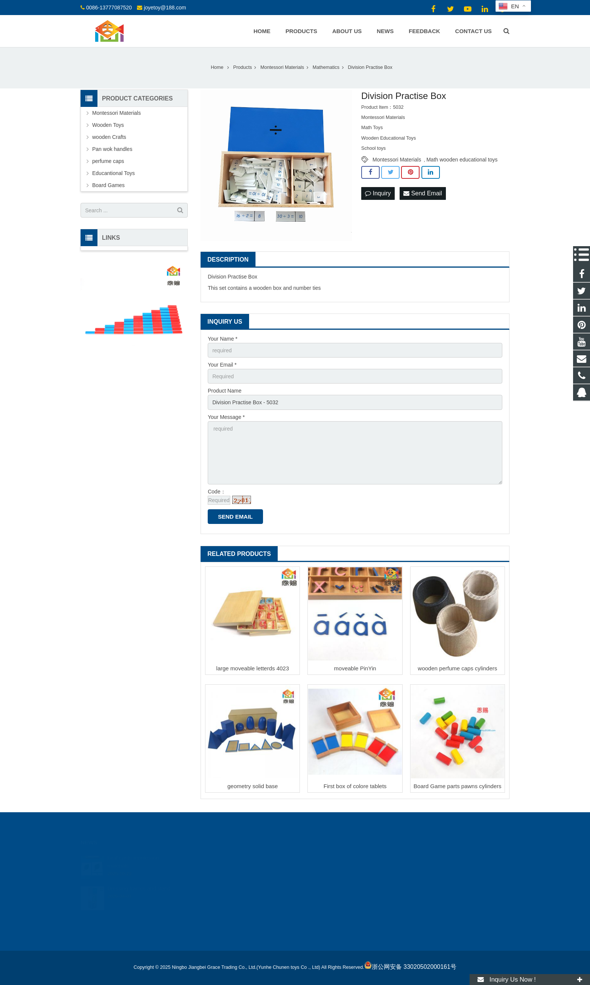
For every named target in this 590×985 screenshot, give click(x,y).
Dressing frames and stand (138, 879)
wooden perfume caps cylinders (457, 668)
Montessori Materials (397, 160)
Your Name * (222, 339)
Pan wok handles (112, 149)
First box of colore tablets (355, 786)
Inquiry (378, 193)
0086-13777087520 (109, 8)
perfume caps (108, 161)
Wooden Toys (108, 125)
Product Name (224, 391)
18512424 (319, 857)
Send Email (422, 193)
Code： (216, 492)
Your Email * (222, 365)
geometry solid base (252, 786)
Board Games (108, 185)
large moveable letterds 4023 (252, 668)
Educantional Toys (113, 173)
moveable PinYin (355, 668)
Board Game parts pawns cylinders (457, 786)
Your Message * (226, 417)
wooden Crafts (109, 137)
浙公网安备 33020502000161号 (410, 967)
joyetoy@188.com (165, 8)
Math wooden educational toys (461, 160)
